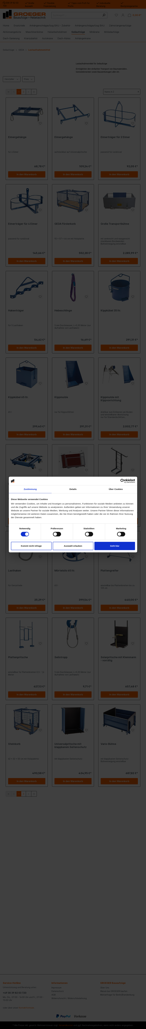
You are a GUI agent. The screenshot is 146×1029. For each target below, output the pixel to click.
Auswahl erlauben (73, 546)
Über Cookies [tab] (116, 489)
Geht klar (114, 546)
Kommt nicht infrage (31, 546)
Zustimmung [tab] (30, 489)
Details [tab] (73, 489)
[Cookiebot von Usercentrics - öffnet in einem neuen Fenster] (122, 481)
